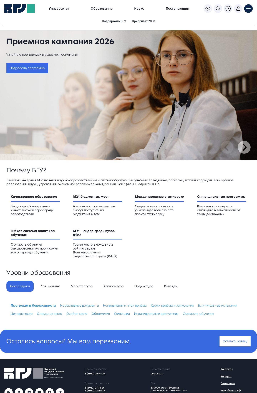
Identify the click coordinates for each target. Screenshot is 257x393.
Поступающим (178, 8)
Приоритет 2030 (143, 21)
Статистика (228, 383)
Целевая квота (22, 314)
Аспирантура (113, 286)
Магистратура (82, 286)
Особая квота (76, 314)
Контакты (227, 369)
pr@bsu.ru (157, 373)
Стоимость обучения (198, 314)
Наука (139, 8)
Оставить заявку (235, 341)
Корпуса (226, 376)
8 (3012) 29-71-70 (95, 373)
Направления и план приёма (125, 305)
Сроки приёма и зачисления (172, 305)
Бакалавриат (20, 286)
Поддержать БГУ (114, 21)
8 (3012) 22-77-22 (95, 390)
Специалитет (50, 286)
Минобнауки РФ (231, 390)
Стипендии (122, 314)
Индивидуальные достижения (156, 314)
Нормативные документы (79, 305)
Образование (102, 8)
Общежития (101, 314)
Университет (59, 8)
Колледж (170, 286)
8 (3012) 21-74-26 (95, 387)
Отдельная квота (49, 314)
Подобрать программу (27, 68)
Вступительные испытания (217, 305)
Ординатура (143, 286)
